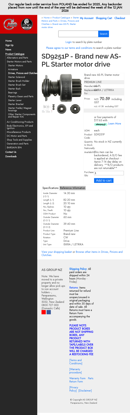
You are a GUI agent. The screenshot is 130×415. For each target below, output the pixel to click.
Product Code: (88, 136)
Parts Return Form (81, 380)
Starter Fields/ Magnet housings (19, 109)
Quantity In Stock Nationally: (89, 145)
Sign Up (9, 45)
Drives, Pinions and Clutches (22, 73)
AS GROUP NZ (89, 399)
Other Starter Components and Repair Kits (21, 115)
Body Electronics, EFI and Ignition (20, 127)
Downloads (10, 156)
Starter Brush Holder (18, 81)
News (8, 49)
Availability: (90, 152)
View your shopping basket (57, 252)
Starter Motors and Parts (19, 61)
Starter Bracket (16, 104)
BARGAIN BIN (14, 147)
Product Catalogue (14, 54)
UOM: (87, 130)
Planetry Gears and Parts (20, 96)
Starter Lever (15, 100)
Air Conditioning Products (20, 122)
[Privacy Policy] (73, 389)
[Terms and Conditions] (75, 361)
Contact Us (10, 152)
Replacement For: (91, 91)
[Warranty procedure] (75, 370)
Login (68, 42)
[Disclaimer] (85, 391)
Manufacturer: (91, 86)
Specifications (50, 188)
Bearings (12, 92)
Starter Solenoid (16, 77)
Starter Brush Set (16, 85)
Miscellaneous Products (19, 132)
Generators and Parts (17, 143)
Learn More (114, 124)
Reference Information (72, 188)
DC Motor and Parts (17, 136)
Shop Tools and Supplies (19, 140)
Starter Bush (14, 89)
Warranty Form (77, 378)
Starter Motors (15, 65)
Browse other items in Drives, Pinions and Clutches (82, 253)
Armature (13, 69)
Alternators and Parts (17, 58)
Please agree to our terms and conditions (69, 48)
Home (8, 41)
